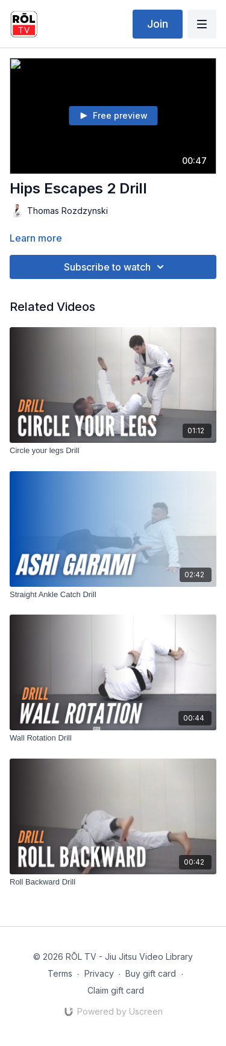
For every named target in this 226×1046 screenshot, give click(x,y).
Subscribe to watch (116, 267)
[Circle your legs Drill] (113, 451)
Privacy (99, 973)
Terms (60, 973)
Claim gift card (115, 990)
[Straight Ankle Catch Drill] (113, 595)
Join (157, 23)
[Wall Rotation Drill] (113, 738)
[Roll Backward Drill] (113, 882)
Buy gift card (150, 973)
